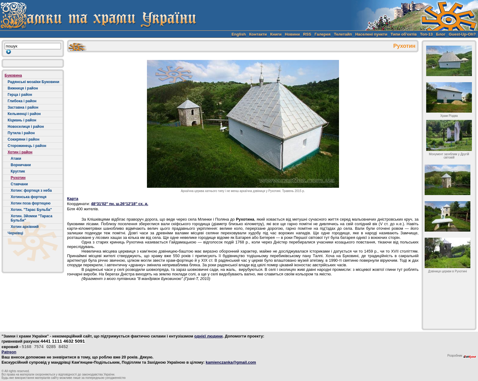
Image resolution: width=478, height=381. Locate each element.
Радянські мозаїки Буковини (33, 82)
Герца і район (20, 95)
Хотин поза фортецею (31, 203)
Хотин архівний (25, 227)
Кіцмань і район (22, 120)
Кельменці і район (24, 114)
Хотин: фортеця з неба (31, 190)
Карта (72, 198)
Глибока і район (22, 101)
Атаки (16, 158)
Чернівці (15, 233)
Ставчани (19, 184)
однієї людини (208, 336)
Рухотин (18, 178)
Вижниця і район (23, 88)
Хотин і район (20, 152)
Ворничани (21, 165)
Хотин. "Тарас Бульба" (31, 210)
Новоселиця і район (26, 126)
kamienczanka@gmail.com (231, 362)
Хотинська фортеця (28, 197)
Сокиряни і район (23, 139)
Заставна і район (23, 107)
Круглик (18, 171)
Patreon (9, 352)
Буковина (13, 75)
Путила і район (21, 133)
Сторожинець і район (27, 146)
